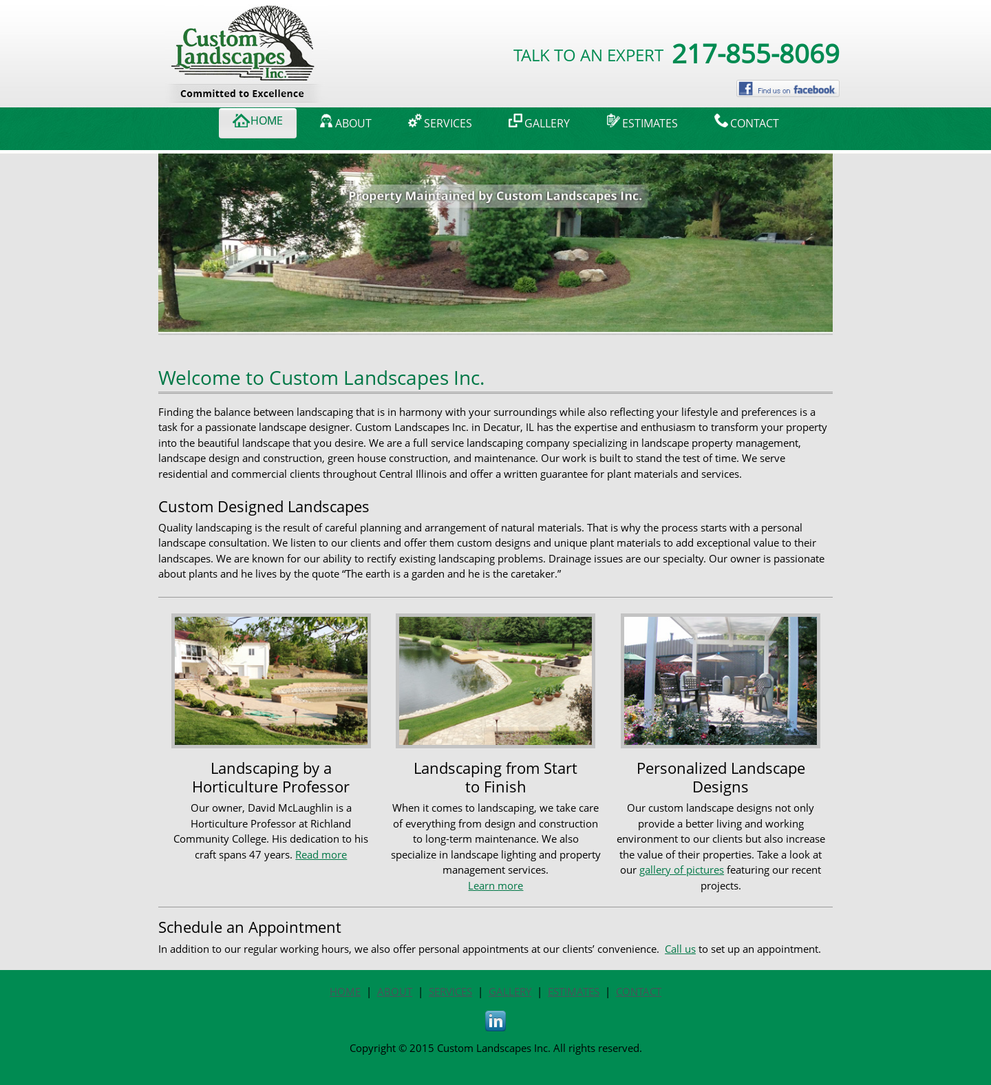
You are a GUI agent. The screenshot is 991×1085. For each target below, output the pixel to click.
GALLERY (510, 991)
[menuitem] (258, 123)
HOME (345, 991)
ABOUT (394, 991)
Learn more (495, 885)
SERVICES (450, 991)
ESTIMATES (573, 991)
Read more (321, 854)
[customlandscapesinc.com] (246, 21)
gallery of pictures (681, 869)
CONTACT (638, 991)
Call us (680, 949)
